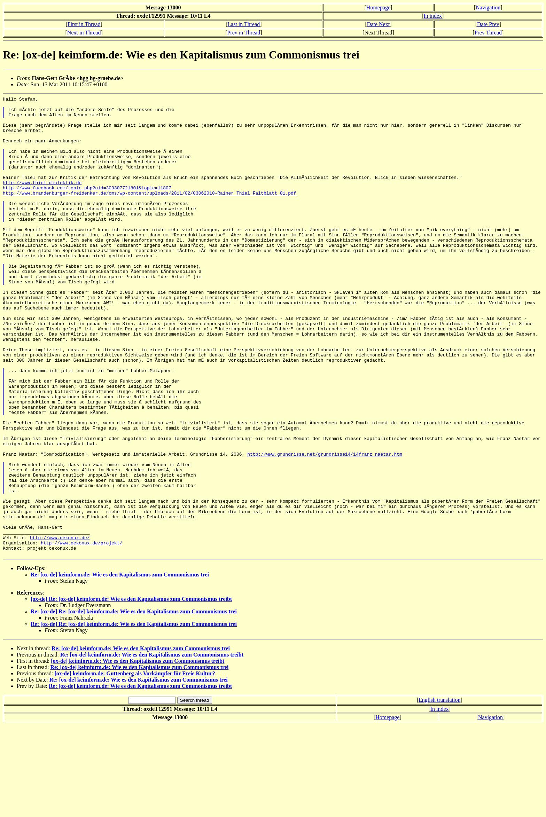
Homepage (378, 7)
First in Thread (84, 24)
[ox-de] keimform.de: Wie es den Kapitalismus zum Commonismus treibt (137, 753)
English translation (439, 792)
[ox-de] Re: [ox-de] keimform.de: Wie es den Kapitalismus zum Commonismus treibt (131, 691)
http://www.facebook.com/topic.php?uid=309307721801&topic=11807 (87, 206)
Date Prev (488, 24)
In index (432, 16)
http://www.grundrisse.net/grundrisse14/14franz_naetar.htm (324, 526)
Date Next (378, 24)
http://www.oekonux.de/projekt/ (81, 632)
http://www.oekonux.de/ (60, 626)
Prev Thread (488, 33)
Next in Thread (84, 33)
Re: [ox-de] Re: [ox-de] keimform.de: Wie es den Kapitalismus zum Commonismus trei (134, 703)
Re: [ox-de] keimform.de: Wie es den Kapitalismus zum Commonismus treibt (151, 746)
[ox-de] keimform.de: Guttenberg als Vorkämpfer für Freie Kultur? (134, 765)
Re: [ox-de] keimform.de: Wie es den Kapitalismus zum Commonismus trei (120, 666)
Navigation (488, 7)
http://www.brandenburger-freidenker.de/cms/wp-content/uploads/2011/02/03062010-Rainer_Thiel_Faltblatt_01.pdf (149, 213)
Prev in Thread (243, 33)
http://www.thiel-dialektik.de (42, 200)
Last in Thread (243, 24)
